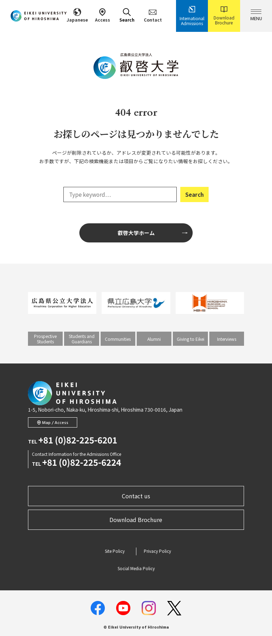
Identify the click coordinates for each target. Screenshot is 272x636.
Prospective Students (45, 338)
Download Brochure (224, 15)
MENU (256, 16)
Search (127, 15)
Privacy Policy (157, 551)
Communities (118, 339)
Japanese (77, 15)
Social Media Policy (136, 568)
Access (102, 15)
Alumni (154, 339)
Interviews (226, 339)
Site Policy (115, 551)
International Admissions (192, 16)
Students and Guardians (82, 338)
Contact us (136, 496)
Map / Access (53, 422)
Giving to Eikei (190, 339)
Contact (153, 15)
